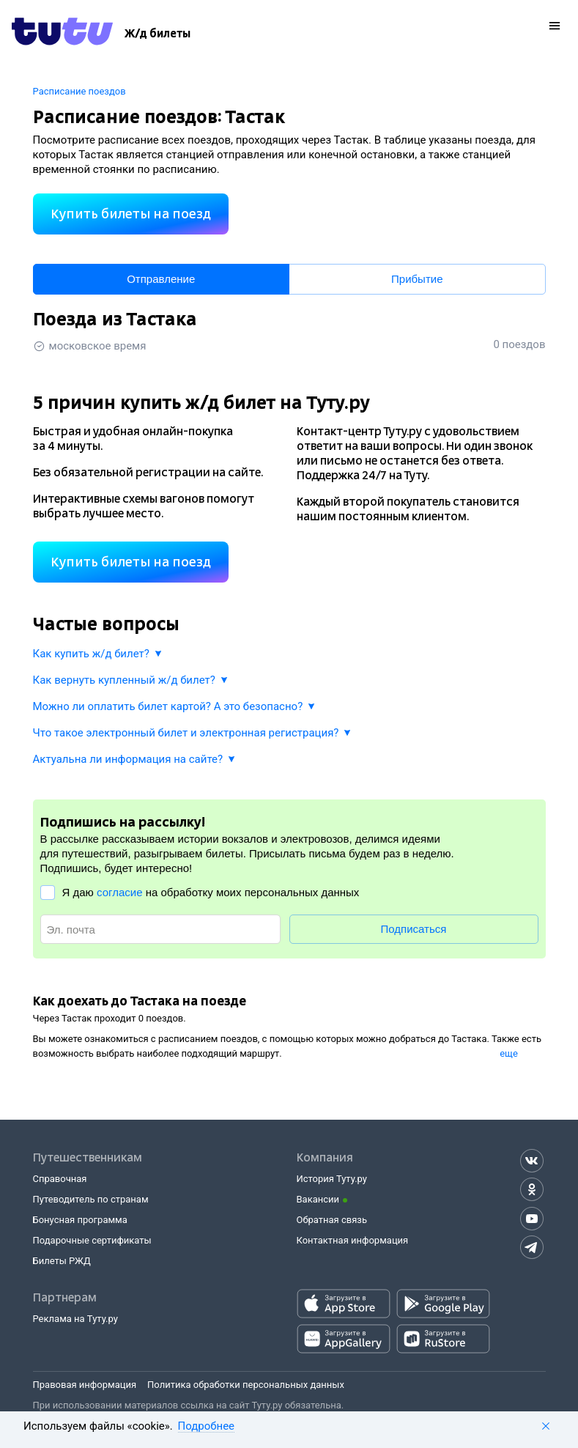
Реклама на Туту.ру (75, 1318)
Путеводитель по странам (91, 1199)
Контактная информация (353, 1240)
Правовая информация (85, 1384)
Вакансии (318, 1199)
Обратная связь (332, 1219)
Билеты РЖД (62, 1260)
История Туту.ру (332, 1178)
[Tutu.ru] (62, 34)
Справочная (60, 1178)
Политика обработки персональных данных (245, 1384)
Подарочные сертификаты (92, 1240)
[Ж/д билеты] (157, 33)
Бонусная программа (80, 1219)
